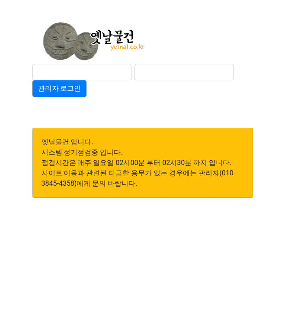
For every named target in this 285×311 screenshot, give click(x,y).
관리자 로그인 (59, 88)
